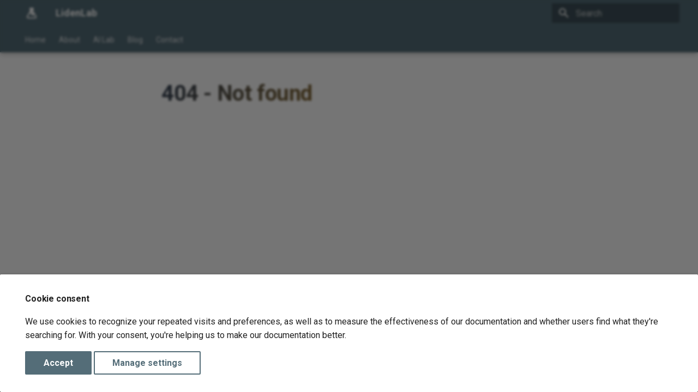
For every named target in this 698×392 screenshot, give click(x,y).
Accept (58, 363)
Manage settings (147, 363)
